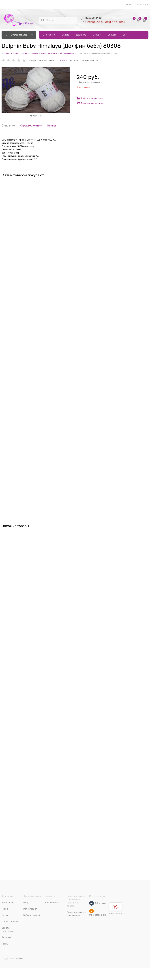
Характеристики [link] (31, 125)
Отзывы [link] (52, 125)
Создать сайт (8, 958)
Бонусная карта (116, 913)
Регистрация (141, 4)
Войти (129, 4)
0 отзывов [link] (62, 60)
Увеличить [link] (37, 116)
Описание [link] (8, 125)
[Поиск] (42, 20)
